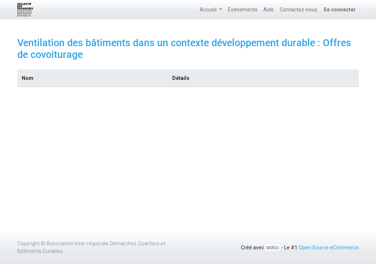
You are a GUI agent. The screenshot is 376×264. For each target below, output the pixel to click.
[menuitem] (242, 9)
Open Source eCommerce (329, 247)
